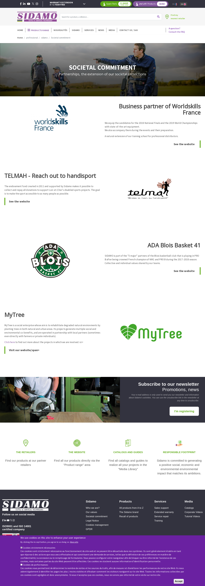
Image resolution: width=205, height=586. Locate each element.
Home (20, 30)
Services (89, 30)
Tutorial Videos (192, 516)
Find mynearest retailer (177, 17)
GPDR (89, 529)
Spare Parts (120, 4)
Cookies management (97, 525)
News (101, 30)
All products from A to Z (131, 508)
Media (112, 30)
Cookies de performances (35, 564)
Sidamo (76, 30)
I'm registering (184, 411)
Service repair (161, 516)
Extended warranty (164, 512)
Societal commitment (96, 516)
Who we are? (92, 508)
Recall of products (128, 516)
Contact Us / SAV (128, 30)
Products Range (40, 30)
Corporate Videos (194, 512)
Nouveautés (60, 30)
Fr (175, 4)
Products (154, 4)
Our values (91, 512)
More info (74, 542)
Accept (179, 581)
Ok (156, 16)
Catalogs (189, 508)
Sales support (161, 508)
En (183, 4)
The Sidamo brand (128, 512)
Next (84, 4)
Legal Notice (92, 520)
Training (158, 520)
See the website (184, 144)
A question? (177, 30)
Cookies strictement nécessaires (39, 547)
